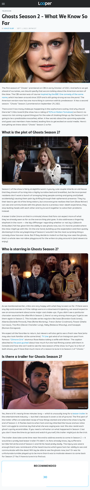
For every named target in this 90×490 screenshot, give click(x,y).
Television (6, 11)
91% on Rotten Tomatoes (61, 112)
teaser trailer (79, 413)
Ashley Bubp (9, 28)
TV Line (45, 336)
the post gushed (21, 342)
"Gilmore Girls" (17, 339)
